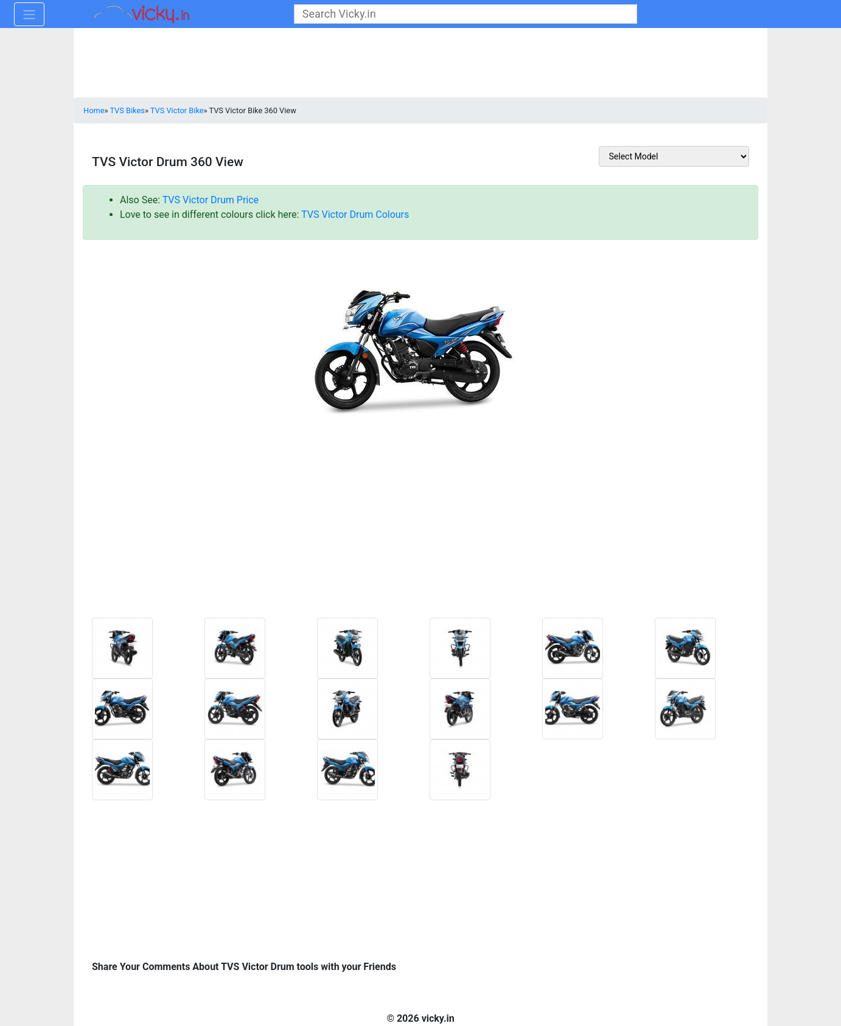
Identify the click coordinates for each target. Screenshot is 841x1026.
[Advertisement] (420, 537)
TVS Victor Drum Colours (355, 214)
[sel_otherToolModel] (674, 156)
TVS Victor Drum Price (210, 200)
